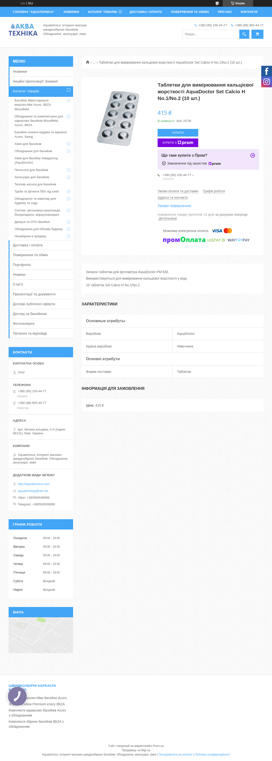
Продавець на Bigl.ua (136, 750)
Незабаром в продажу (30, 236)
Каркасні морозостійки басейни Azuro (38, 698)
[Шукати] (244, 34)
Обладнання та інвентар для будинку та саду (35, 201)
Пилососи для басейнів (31, 170)
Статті (18, 284)
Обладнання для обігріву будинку (39, 229)
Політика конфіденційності (212, 754)
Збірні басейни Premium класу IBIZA (37, 704)
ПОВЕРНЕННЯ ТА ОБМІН (190, 12)
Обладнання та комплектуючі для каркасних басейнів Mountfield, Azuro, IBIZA (39, 121)
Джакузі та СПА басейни (32, 222)
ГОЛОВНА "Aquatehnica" (34, 12)
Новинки (20, 71)
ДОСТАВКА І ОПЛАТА (145, 12)
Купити (178, 132)
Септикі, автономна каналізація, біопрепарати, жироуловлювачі (38, 212)
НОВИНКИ (71, 12)
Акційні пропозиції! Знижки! (35, 81)
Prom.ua (158, 746)
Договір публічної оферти (34, 304)
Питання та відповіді (30, 333)
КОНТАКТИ (249, 12)
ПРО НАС (225, 12)
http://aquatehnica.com (33, 484)
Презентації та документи (34, 294)
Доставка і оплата (28, 245)
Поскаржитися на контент (175, 754)
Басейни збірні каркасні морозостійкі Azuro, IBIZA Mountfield (33, 105)
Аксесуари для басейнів (32, 177)
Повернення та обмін (30, 255)
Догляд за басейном (30, 314)
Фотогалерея (23, 323)
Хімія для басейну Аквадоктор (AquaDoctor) (36, 160)
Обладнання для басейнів (33, 151)
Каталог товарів (26, 91)
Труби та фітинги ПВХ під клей (37, 191)
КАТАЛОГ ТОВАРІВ (102, 12)
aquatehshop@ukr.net (33, 491)
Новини (19, 274)
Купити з (178, 143)
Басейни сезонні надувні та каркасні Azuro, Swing (41, 134)
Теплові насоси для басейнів (35, 184)
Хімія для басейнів (28, 144)
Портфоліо (22, 265)
